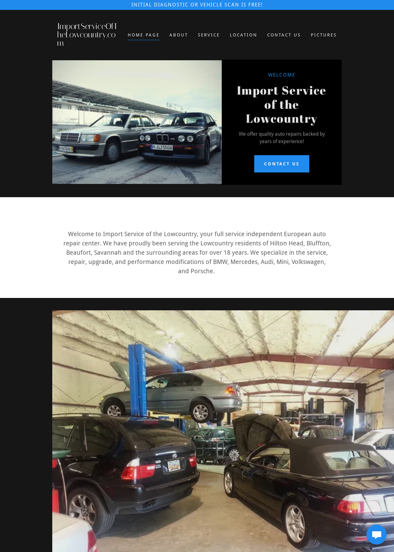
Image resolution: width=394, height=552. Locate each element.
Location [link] (243, 34)
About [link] (178, 34)
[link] (88, 44)
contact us (282, 163)
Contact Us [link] (284, 34)
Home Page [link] (144, 34)
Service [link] (209, 34)
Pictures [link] (324, 34)
